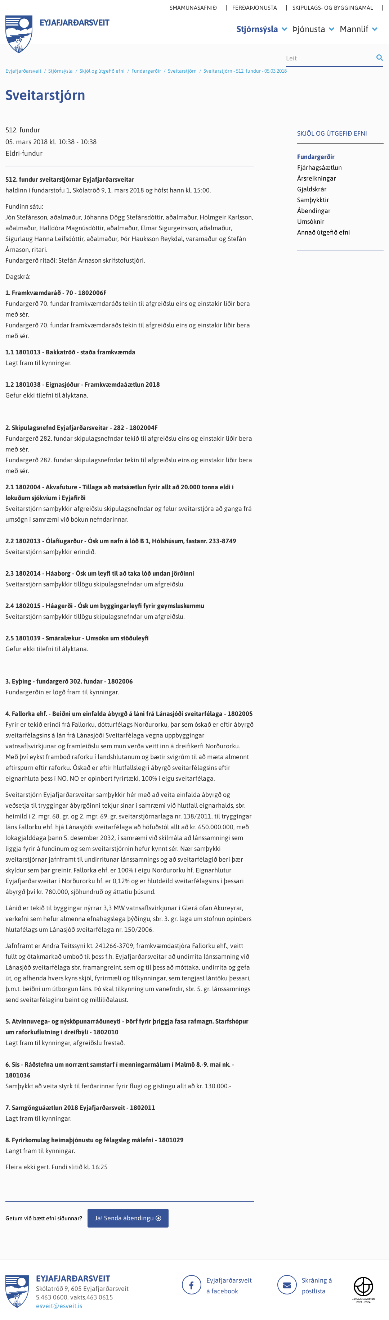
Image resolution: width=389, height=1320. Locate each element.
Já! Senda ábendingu (124, 1218)
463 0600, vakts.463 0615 (77, 1297)
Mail (287, 1284)
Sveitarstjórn (182, 71)
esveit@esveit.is (59, 1306)
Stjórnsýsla (60, 71)
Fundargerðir (146, 71)
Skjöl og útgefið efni (102, 71)
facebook (191, 1284)
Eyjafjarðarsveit (23, 71)
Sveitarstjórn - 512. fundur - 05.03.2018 (245, 71)
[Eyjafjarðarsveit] (17, 1306)
